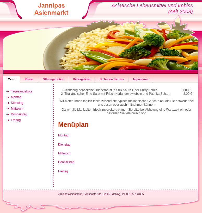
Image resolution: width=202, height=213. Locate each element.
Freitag (63, 171)
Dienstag (64, 144)
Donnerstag (66, 162)
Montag (63, 135)
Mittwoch (64, 153)
